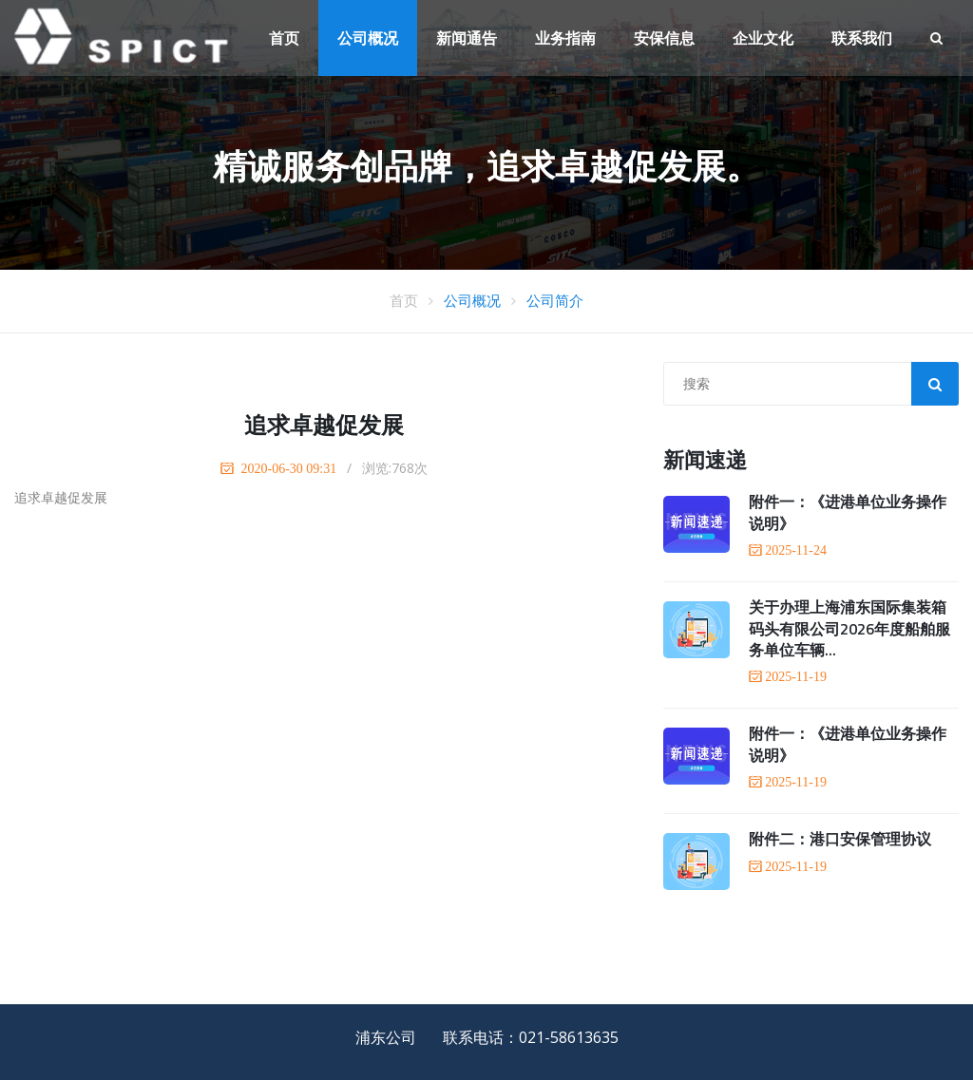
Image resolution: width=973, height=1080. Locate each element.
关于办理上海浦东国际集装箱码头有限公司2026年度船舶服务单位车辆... (849, 628)
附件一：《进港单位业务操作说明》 (847, 512)
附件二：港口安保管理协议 (840, 838)
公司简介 (554, 300)
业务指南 (565, 38)
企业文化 (763, 38)
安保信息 (664, 38)
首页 (284, 38)
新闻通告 (466, 38)
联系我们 (861, 38)
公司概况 (367, 38)
